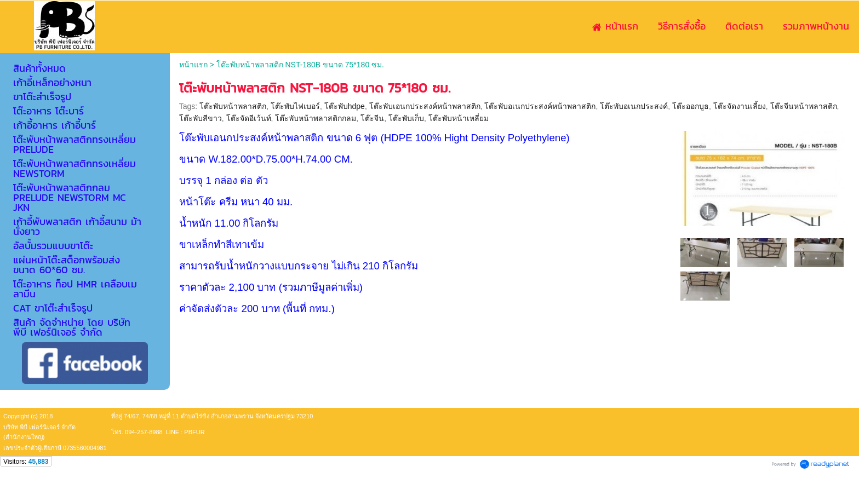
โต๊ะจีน (372, 118)
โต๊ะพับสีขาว (200, 118)
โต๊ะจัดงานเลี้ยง (739, 106)
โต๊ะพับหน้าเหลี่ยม (458, 118)
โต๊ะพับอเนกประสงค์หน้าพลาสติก (539, 106)
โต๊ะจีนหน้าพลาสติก (803, 106)
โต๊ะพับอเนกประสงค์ (634, 106)
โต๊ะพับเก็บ (406, 118)
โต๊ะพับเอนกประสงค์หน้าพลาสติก (424, 106)
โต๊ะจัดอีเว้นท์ (248, 118)
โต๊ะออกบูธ (690, 106)
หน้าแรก (193, 64)
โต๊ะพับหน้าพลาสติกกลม (315, 118)
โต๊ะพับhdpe (344, 106)
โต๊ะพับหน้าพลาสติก (232, 106)
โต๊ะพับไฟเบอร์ (295, 106)
